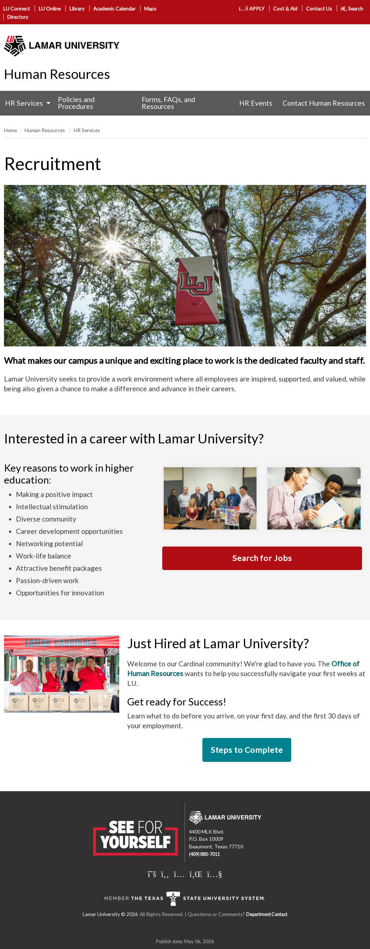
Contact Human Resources (324, 103)
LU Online (50, 8)
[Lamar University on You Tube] (215, 874)
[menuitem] (26, 103)
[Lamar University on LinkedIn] (196, 874)
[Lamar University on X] (152, 874)
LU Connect (16, 8)
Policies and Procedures (76, 102)
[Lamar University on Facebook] (165, 874)
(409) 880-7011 (204, 854)
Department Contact (266, 914)
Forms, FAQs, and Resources (168, 102)
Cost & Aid (285, 8)
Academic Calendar (114, 8)
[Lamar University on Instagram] (179, 874)
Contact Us (319, 8)
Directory (17, 17)
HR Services (24, 103)
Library (77, 8)
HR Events (255, 103)
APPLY (251, 8)
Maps (150, 8)
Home (10, 130)
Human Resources (57, 74)
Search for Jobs (262, 558)
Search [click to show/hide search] (352, 8)
